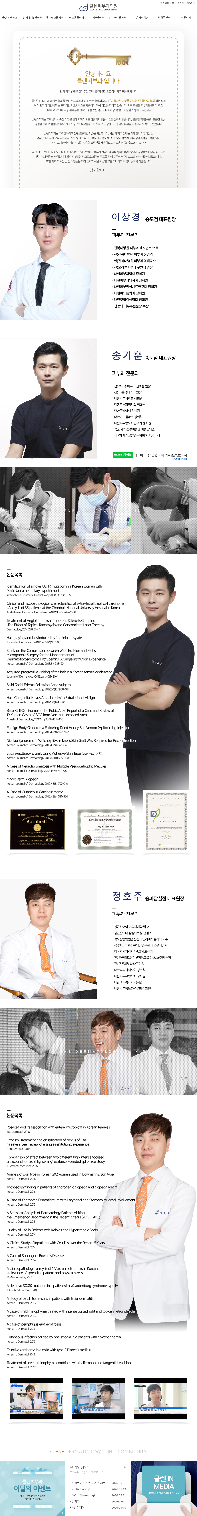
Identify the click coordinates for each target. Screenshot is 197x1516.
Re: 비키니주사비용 (83, 1495)
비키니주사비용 (81, 1489)
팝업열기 (164, 3)
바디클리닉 (120, 17)
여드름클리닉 (76, 17)
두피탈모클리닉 (54, 17)
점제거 (76, 1501)
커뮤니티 (186, 17)
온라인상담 (142, 17)
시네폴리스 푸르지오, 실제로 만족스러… (91, 1483)
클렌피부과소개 (11, 17)
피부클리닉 (98, 17)
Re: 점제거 (78, 1507)
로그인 (180, 3)
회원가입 (191, 3)
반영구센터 (164, 17)
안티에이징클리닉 (33, 17)
